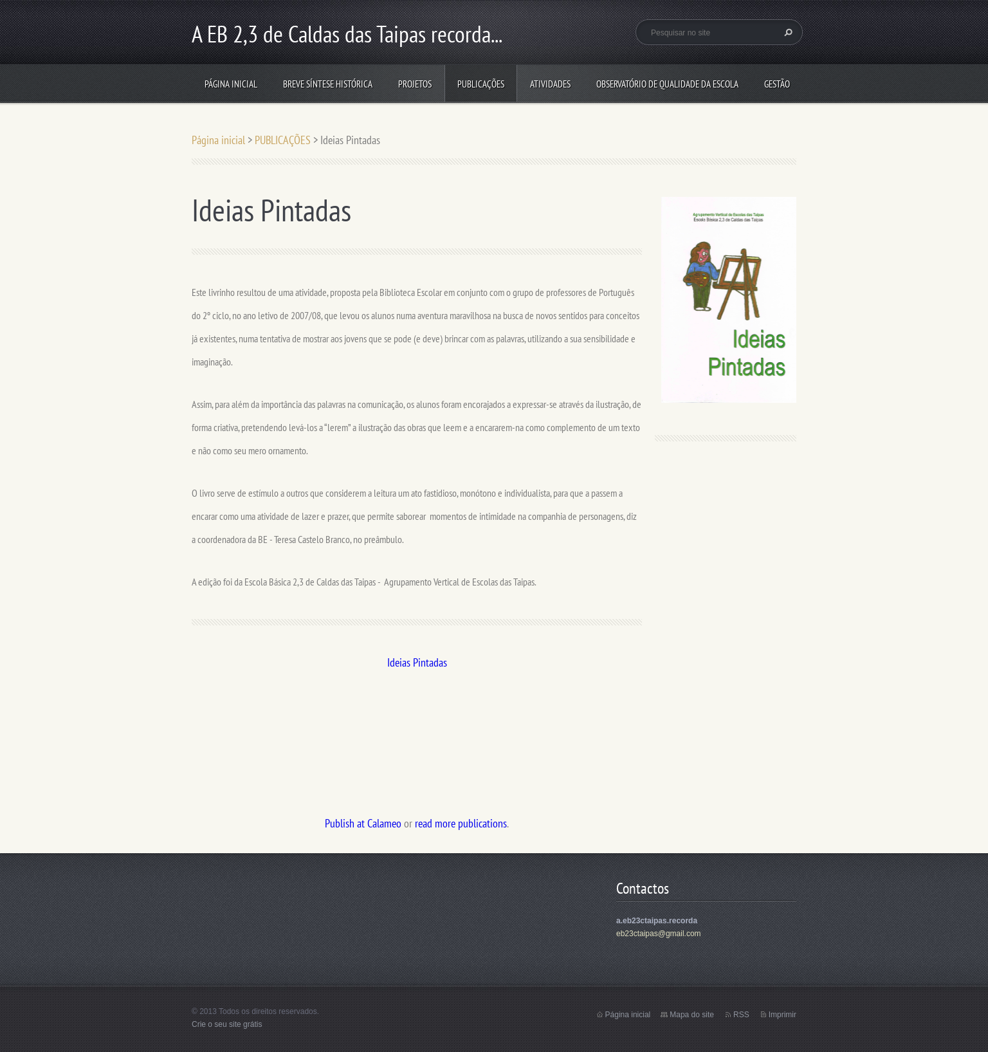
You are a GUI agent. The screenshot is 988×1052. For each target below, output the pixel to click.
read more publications (461, 823)
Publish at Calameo (363, 823)
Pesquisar (786, 32)
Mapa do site (692, 1014)
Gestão (777, 84)
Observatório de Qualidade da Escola (667, 84)
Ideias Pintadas (417, 662)
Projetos (415, 84)
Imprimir (782, 1014)
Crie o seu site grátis (227, 1024)
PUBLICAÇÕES (480, 84)
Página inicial (231, 84)
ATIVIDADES (550, 84)
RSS (741, 1014)
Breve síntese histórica (327, 84)
